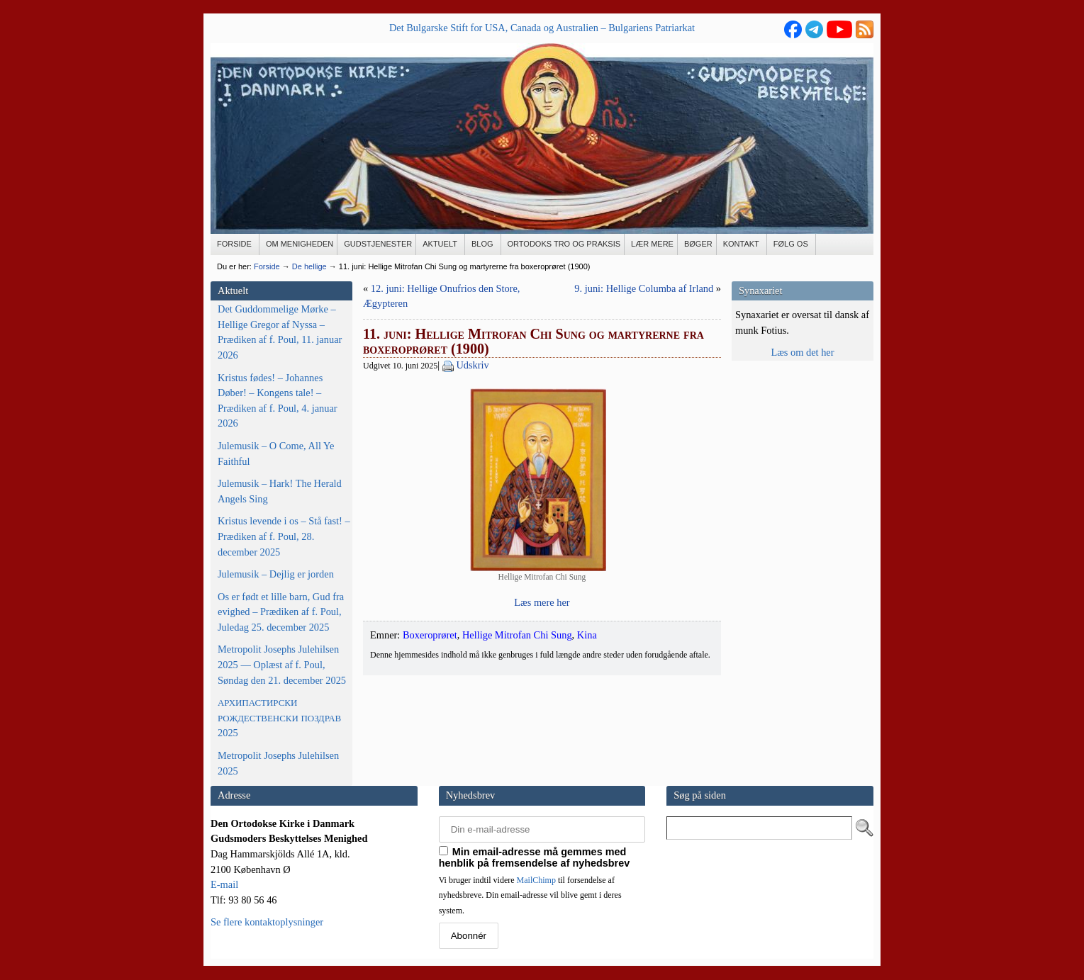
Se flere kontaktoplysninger (267, 922)
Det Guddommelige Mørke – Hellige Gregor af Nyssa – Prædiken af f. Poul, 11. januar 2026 (280, 332)
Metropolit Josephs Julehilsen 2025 (278, 763)
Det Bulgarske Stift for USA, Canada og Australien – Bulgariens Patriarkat (542, 27)
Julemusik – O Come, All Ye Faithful (276, 453)
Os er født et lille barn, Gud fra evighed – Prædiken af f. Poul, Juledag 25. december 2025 (281, 612)
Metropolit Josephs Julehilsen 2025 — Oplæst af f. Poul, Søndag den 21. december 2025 (282, 664)
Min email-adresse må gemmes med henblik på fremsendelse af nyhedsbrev (534, 857)
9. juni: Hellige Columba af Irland (643, 288)
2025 (279, 717)
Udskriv (472, 365)
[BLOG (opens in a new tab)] (483, 244)
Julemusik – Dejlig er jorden (276, 574)
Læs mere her (541, 602)
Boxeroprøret (430, 635)
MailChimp (536, 880)
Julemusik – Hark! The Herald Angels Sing (280, 491)
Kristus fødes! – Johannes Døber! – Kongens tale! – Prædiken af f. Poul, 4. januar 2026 (277, 400)
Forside (267, 266)
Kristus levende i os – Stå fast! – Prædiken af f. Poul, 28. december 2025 (284, 536)
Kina (587, 635)
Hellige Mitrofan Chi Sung (517, 635)
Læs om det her (802, 352)
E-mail (224, 884)
